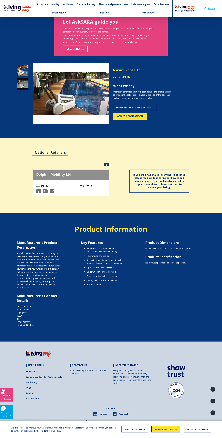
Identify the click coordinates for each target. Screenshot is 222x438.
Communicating (86, 4)
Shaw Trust (32, 371)
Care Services (161, 4)
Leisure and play (140, 4)
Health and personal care (113, 4)
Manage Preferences (165, 429)
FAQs (28, 387)
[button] (38, 94)
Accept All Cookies (197, 429)
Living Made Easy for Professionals (44, 377)
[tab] (50, 150)
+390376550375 (24, 322)
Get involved (59, 12)
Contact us (31, 393)
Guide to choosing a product (135, 107)
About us (104, 12)
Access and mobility (48, 4)
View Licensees (75, 49)
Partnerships (32, 398)
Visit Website (88, 186)
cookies (21, 427)
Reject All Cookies (135, 429)
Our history (32, 382)
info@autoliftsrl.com (26, 325)
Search (209, 8)
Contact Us (75, 373)
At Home (68, 4)
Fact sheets (147, 12)
